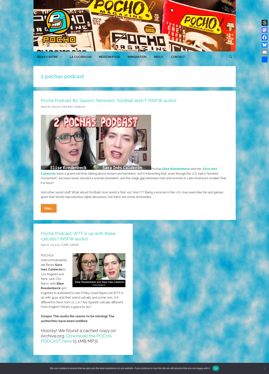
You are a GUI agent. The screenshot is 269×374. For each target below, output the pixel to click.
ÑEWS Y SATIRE (51, 56)
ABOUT (159, 57)
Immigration (137, 57)
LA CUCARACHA (81, 57)
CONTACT (178, 57)
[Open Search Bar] (231, 56)
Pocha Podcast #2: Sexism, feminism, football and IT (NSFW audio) (108, 100)
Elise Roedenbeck (176, 169)
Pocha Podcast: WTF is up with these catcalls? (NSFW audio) (78, 236)
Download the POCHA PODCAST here (76, 338)
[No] (264, 368)
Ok (215, 368)
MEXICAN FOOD (109, 57)
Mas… (50, 209)
